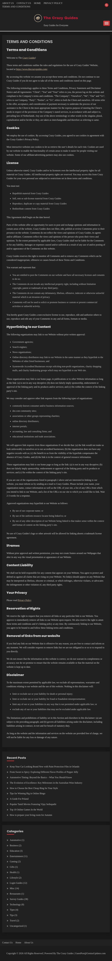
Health (13, 872)
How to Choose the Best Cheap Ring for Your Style (34, 788)
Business (14, 845)
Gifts (12, 867)
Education (14, 851)
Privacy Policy (24, 600)
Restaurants (15, 893)
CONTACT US (24, 3)
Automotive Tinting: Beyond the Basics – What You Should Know (41, 777)
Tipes (12, 910)
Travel (13, 920)
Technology (15, 904)
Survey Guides (17, 899)
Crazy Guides (28, 58)
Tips (12, 915)
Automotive (15, 840)
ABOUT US (8, 3)
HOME (37, 3)
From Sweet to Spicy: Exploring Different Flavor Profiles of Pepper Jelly (44, 772)
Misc (12, 888)
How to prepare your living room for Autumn (31, 815)
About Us (28, 942)
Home (18, 942)
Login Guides (16, 883)
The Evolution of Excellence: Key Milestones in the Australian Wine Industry (46, 783)
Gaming (13, 861)
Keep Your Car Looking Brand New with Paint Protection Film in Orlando (44, 766)
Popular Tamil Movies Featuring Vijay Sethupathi (33, 804)
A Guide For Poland (19, 799)
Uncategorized (16, 926)
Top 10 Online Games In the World (26, 809)
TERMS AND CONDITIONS (16, 6)
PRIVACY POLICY (53, 3)
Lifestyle (14, 877)
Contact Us (7, 942)
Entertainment (16, 856)
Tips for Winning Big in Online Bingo (27, 793)
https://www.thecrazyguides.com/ (31, 69)
